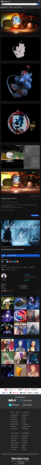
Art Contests (24, 440)
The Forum (24, 444)
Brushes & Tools (14, 444)
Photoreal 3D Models (26, 426)
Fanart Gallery (24, 438)
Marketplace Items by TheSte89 (7, 337)
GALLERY (24, 10)
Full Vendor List (14, 419)
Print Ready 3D (25, 424)
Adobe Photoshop (6, 267)
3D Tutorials (13, 449)
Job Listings (24, 449)
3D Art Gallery (24, 435)
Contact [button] (36, 275)
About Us (13, 461)
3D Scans (24, 421)
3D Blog (23, 447)
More (20, 7)
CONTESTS (3, 10)
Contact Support (14, 428)
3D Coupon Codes (14, 421)
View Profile (38, 292)
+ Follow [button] (32, 275)
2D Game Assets (14, 447)
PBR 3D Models (25, 428)
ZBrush (14, 269)
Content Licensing (14, 424)
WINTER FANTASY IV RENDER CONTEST (14, 10)
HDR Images (13, 440)
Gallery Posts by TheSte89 (6, 295)
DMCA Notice (13, 426)
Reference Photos (14, 442)
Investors (27, 461)
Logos (17, 461)
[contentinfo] (4, 4)
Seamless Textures (15, 435)
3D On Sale (24, 417)
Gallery (11, 7)
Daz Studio (27, 267)
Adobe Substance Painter (17, 267)
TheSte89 (9, 246)
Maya (33, 267)
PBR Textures (14, 438)
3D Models (24, 419)
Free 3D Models (25, 415)
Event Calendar (25, 442)
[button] (39, 1)
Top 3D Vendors (14, 417)
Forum (15, 7)
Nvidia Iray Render (6, 269)
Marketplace (4, 7)
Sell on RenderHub (14, 415)
